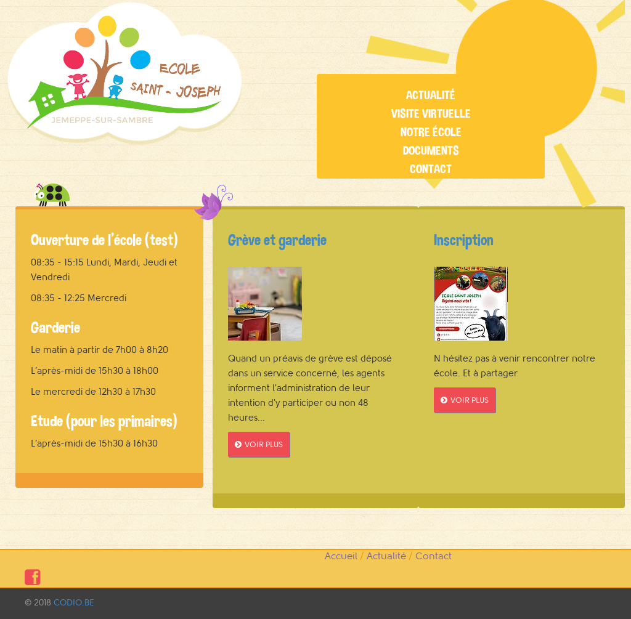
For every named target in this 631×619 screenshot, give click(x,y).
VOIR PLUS (259, 444)
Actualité (430, 95)
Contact (431, 169)
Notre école (431, 132)
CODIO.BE (74, 602)
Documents (431, 150)
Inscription (464, 240)
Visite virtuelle (431, 113)
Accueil (341, 556)
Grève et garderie (277, 240)
